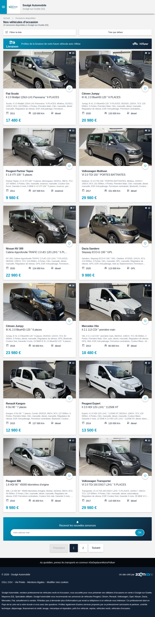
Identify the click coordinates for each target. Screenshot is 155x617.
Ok (140, 532)
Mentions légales (35, 582)
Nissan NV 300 (37, 250)
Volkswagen (122, 596)
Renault (112, 596)
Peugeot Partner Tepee (37, 173)
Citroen (105, 596)
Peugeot (97, 596)
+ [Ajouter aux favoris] (69, 88)
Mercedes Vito (113, 328)
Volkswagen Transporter (113, 483)
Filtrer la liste (13, 32)
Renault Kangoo (37, 405)
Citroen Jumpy (113, 95)
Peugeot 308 (37, 483)
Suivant (96, 547)
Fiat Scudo (37, 95)
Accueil (6, 18)
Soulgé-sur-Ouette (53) (34, 9)
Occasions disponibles (25, 18)
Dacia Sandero (113, 250)
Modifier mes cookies (57, 582)
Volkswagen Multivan (113, 173)
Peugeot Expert (113, 405)
